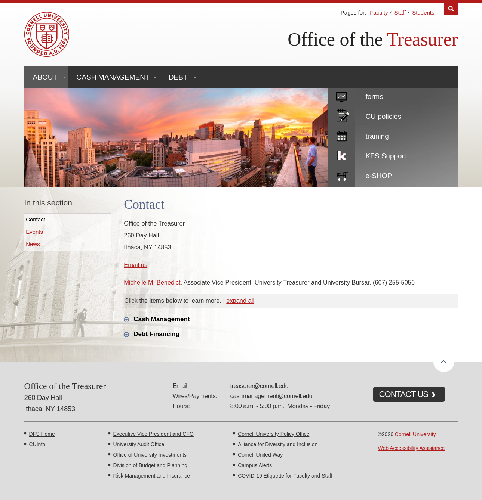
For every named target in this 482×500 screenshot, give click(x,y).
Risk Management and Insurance (151, 476)
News (33, 244)
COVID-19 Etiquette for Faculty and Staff (285, 476)
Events (34, 232)
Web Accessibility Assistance (411, 448)
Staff (400, 12)
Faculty (379, 12)
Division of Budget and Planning (150, 465)
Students (423, 12)
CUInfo (37, 444)
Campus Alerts (255, 465)
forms (374, 96)
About (45, 77)
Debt (178, 77)
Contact (35, 219)
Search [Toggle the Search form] (451, 9)
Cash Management (112, 77)
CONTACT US (404, 394)
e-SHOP (378, 176)
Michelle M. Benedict (152, 282)
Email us (135, 264)
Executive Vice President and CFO (153, 434)
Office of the (335, 39)
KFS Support (385, 156)
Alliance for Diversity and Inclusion (277, 444)
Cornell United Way (260, 455)
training (377, 136)
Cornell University (415, 434)
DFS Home (42, 434)
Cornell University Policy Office (273, 434)
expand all (240, 300)
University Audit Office (139, 444)
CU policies (383, 116)
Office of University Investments (150, 455)
